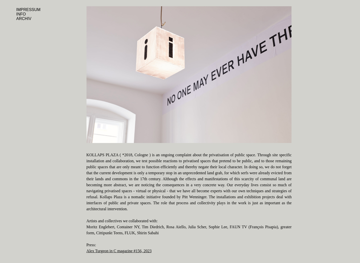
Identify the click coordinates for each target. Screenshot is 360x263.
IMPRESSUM (28, 10)
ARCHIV (23, 18)
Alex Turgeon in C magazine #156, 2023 (119, 251)
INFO (21, 14)
